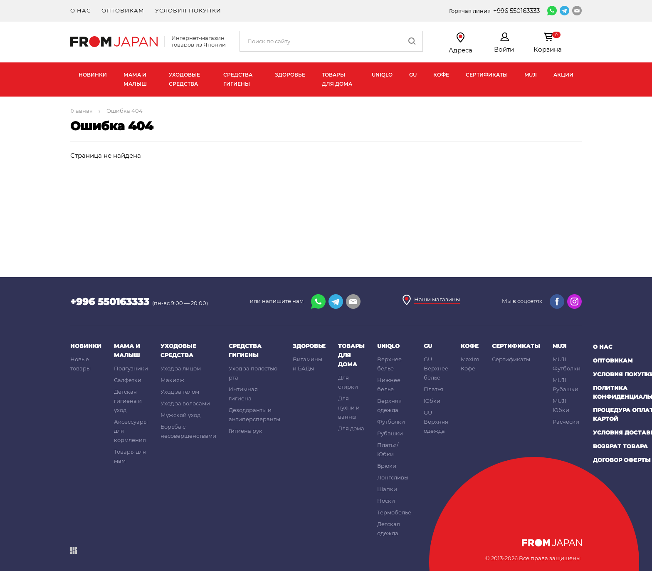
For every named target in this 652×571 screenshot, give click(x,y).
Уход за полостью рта (253, 373)
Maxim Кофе (470, 364)
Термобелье (394, 512)
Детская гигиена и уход (128, 400)
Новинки (93, 75)
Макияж (172, 380)
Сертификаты (487, 75)
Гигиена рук (245, 430)
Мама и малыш (135, 79)
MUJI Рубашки (565, 384)
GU (413, 75)
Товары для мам (130, 456)
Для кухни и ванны (349, 407)
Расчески (566, 421)
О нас (80, 10)
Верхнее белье (389, 364)
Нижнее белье (388, 384)
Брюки (386, 465)
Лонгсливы (392, 477)
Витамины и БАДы (307, 364)
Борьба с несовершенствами (188, 431)
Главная (82, 110)
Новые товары (80, 364)
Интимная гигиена (243, 394)
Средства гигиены (237, 79)
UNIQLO (382, 75)
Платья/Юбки (387, 449)
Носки (386, 500)
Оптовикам (122, 10)
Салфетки (127, 380)
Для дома (351, 428)
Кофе (441, 75)
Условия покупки (188, 10)
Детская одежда (388, 528)
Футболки (391, 421)
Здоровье (290, 75)
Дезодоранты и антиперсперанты (254, 414)
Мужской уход (180, 415)
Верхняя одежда (389, 405)
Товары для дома (337, 79)
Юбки (432, 400)
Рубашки (390, 433)
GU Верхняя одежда (436, 421)
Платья (433, 389)
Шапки (387, 489)
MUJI (530, 75)
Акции (563, 75)
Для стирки (348, 382)
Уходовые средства (184, 79)
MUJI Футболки (566, 364)
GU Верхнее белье (436, 368)
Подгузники (131, 368)
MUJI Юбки (561, 405)
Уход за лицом (181, 368)
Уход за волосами (185, 403)
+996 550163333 (516, 11)
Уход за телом (180, 391)
